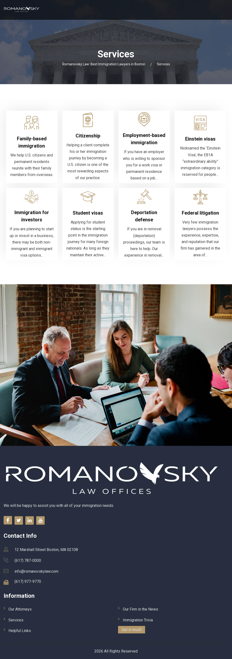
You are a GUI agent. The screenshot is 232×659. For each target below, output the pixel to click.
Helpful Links (19, 630)
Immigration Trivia (138, 620)
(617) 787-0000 (27, 560)
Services (15, 620)
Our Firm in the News (140, 609)
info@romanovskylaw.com (36, 571)
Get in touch (131, 629)
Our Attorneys (20, 609)
